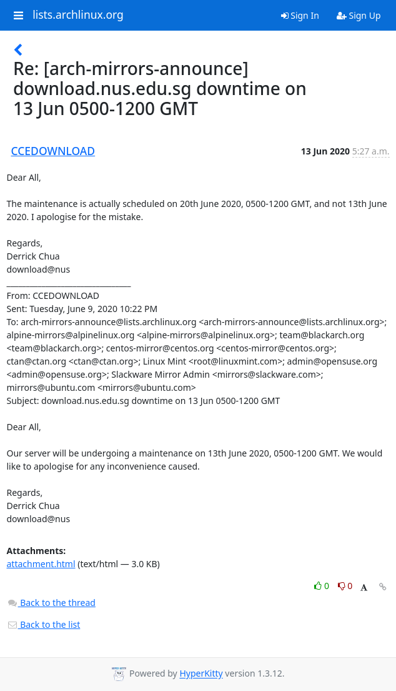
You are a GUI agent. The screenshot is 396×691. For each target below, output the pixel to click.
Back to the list (44, 624)
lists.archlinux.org (78, 15)
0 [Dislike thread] (345, 586)
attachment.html (41, 564)
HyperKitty (200, 674)
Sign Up (359, 15)
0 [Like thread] (322, 586)
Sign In (300, 15)
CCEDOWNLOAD (53, 150)
